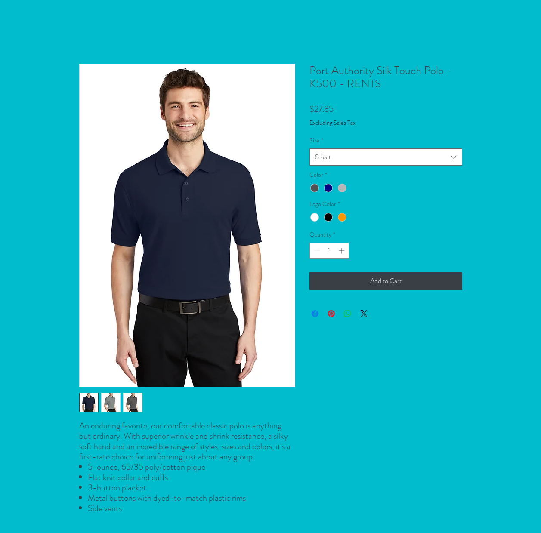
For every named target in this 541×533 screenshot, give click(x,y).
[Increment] (342, 250)
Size (316, 140)
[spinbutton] (329, 250)
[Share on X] (364, 313)
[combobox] (385, 157)
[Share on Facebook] (315, 313)
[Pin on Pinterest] (331, 313)
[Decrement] (316, 250)
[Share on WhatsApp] (348, 313)
